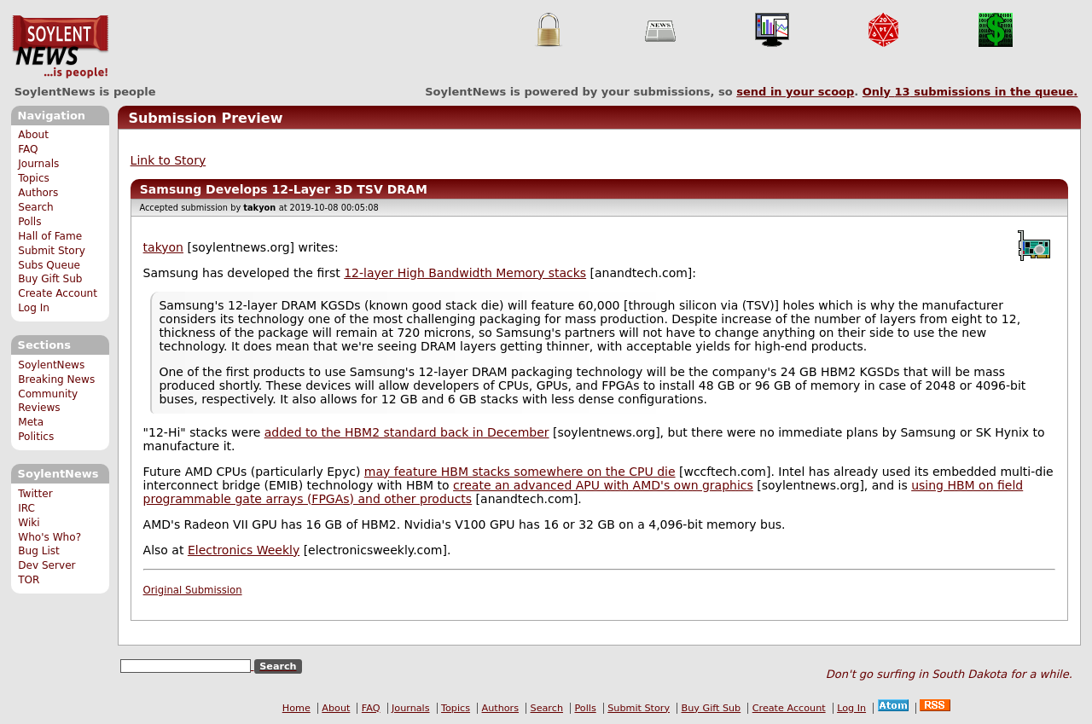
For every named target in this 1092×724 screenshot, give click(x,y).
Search (36, 207)
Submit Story (51, 251)
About (33, 135)
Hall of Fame (50, 236)
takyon (163, 247)
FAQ (28, 149)
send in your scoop (795, 91)
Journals (38, 164)
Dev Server (46, 565)
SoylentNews (60, 47)
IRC (26, 508)
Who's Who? (49, 537)
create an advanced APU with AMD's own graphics (603, 485)
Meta (31, 422)
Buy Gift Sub (50, 279)
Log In (33, 308)
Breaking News (56, 379)
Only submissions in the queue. (970, 91)
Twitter (35, 494)
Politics (36, 437)
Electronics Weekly (243, 550)
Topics (33, 178)
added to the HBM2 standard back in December (406, 432)
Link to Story (168, 160)
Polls (29, 222)
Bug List (39, 551)
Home (296, 708)
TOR (28, 580)
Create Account (57, 293)
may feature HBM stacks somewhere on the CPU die (520, 471)
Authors (38, 193)
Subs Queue (49, 265)
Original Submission (192, 590)
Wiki (28, 523)
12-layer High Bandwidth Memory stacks (465, 273)
